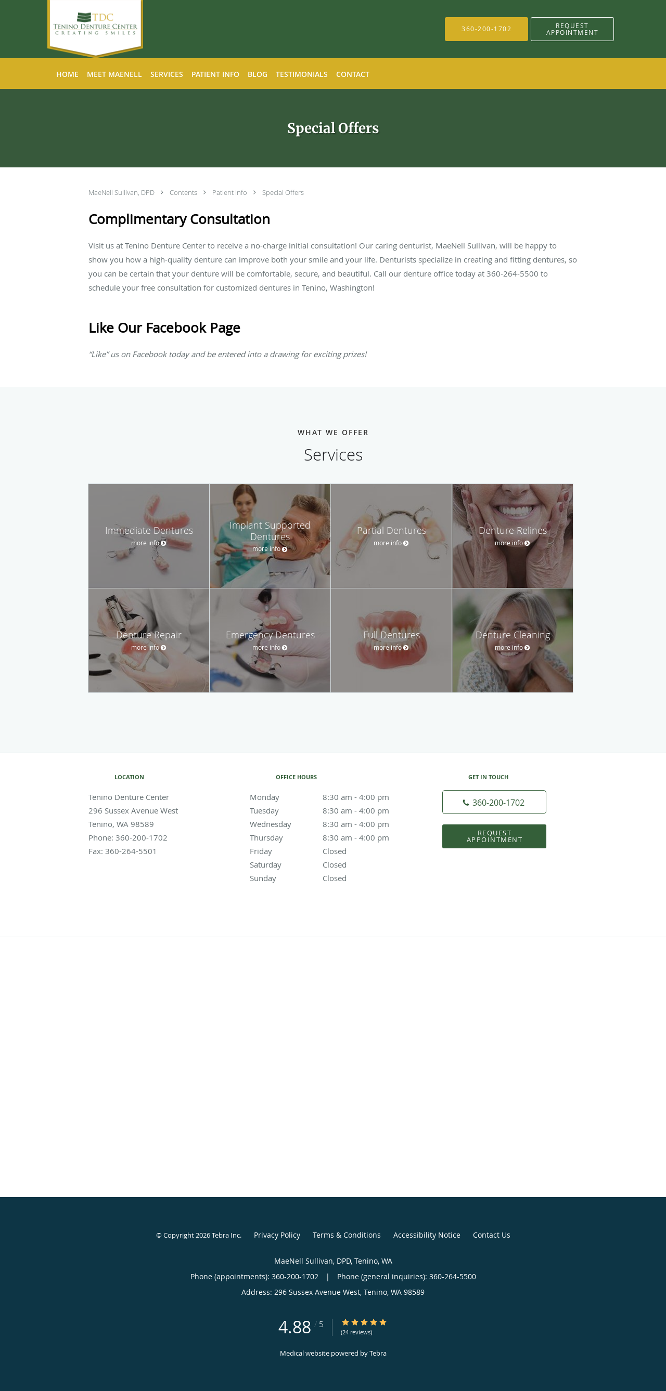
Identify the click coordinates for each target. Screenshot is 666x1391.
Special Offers (283, 192)
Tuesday (330, 810)
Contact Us (491, 1235)
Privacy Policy (277, 1235)
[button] (572, 29)
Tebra (378, 1353)
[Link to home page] (80, 29)
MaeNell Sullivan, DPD (122, 192)
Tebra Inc (226, 1235)
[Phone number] (494, 802)
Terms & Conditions (347, 1235)
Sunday (330, 878)
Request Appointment (495, 836)
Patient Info (230, 192)
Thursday (330, 837)
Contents (184, 192)
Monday (330, 797)
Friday (330, 851)
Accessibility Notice (426, 1235)
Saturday (330, 864)
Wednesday (330, 824)
